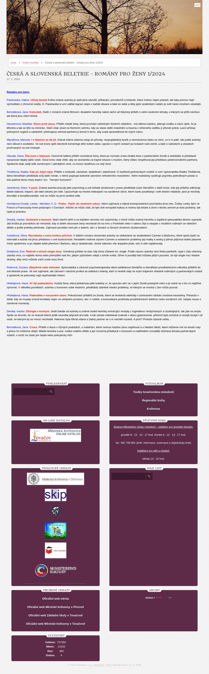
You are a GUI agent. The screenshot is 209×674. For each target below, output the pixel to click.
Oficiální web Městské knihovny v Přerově (55, 607)
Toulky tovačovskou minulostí (153, 392)
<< (136, 597)
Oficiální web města (55, 598)
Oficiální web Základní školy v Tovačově (55, 615)
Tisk (108, 665)
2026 (158, 597)
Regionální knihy (153, 400)
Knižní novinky (30, 62)
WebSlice (99, 665)
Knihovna (153, 408)
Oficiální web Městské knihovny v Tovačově (55, 623)
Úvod (13, 62)
